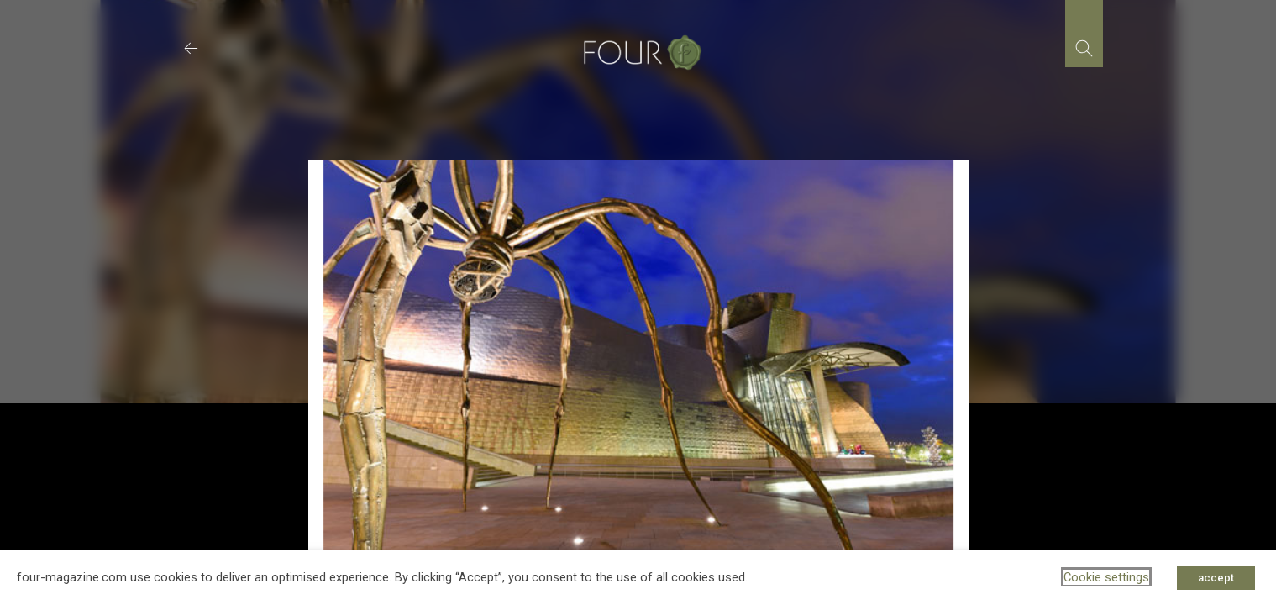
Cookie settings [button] (1106, 577)
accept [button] (1216, 577)
